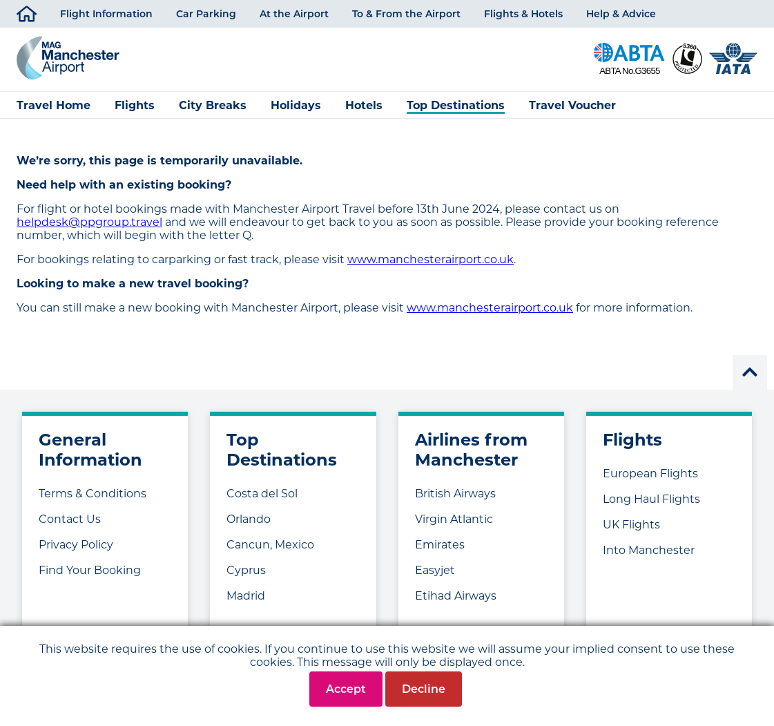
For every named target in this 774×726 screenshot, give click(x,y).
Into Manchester (649, 550)
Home (27, 11)
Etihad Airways (455, 595)
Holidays (296, 105)
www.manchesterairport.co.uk (430, 259)
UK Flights (631, 524)
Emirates (440, 544)
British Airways (455, 493)
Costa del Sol (262, 493)
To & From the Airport (406, 14)
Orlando (248, 519)
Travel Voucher (572, 105)
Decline (423, 689)
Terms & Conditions (92, 493)
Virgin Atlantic (454, 519)
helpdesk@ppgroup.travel (89, 222)
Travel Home (53, 105)
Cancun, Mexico (270, 544)
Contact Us (70, 519)
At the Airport (294, 14)
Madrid (245, 595)
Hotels (364, 105)
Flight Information (106, 14)
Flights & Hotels (523, 14)
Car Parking (206, 14)
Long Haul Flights (651, 499)
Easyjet (435, 570)
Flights (135, 105)
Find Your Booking (90, 570)
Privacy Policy (76, 544)
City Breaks (212, 105)
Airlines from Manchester (471, 450)
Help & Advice (621, 14)
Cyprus (246, 570)
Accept (346, 689)
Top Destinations (456, 105)
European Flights (650, 473)
